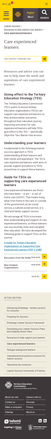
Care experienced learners (18, 33)
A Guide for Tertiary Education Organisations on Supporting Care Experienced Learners (23, 246)
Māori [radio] (31, 17)
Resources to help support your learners (23, 29)
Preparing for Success (17, 316)
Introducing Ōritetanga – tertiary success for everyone (26, 309)
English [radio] (30, 12)
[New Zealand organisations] (44, 264)
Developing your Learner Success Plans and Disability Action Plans (26, 330)
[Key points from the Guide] (44, 256)
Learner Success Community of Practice (26, 371)
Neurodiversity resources (19, 364)
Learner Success (12, 26)
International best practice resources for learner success (26, 357)
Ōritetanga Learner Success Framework (25, 323)
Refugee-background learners (21, 350)
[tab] (21, 257)
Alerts (4, 4)
